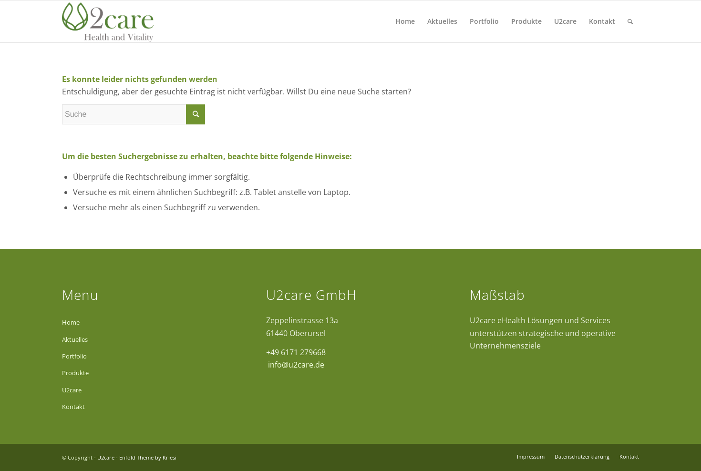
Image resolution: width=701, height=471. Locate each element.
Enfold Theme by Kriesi (147, 457)
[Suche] (630, 21)
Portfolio (74, 356)
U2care (72, 390)
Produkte (75, 373)
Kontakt (73, 406)
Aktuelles (75, 339)
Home (71, 322)
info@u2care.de (295, 364)
